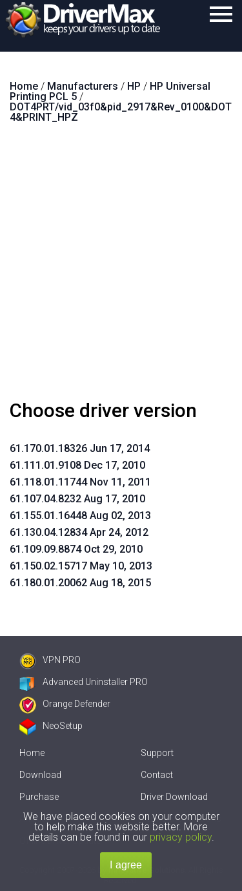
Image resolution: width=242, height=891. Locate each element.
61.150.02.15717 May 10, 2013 (81, 566)
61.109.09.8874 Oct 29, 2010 (76, 549)
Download (40, 774)
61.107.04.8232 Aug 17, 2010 (77, 499)
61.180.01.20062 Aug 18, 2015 (80, 583)
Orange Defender (64, 703)
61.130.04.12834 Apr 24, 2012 (79, 532)
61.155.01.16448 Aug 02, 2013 (80, 515)
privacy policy (181, 837)
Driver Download (174, 796)
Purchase (39, 796)
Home (32, 752)
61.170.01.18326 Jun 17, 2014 (80, 448)
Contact (157, 774)
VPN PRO (50, 659)
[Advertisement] (121, 267)
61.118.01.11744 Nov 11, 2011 (80, 482)
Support (157, 752)
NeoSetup (51, 725)
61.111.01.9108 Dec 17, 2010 (77, 465)
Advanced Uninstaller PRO (83, 681)
